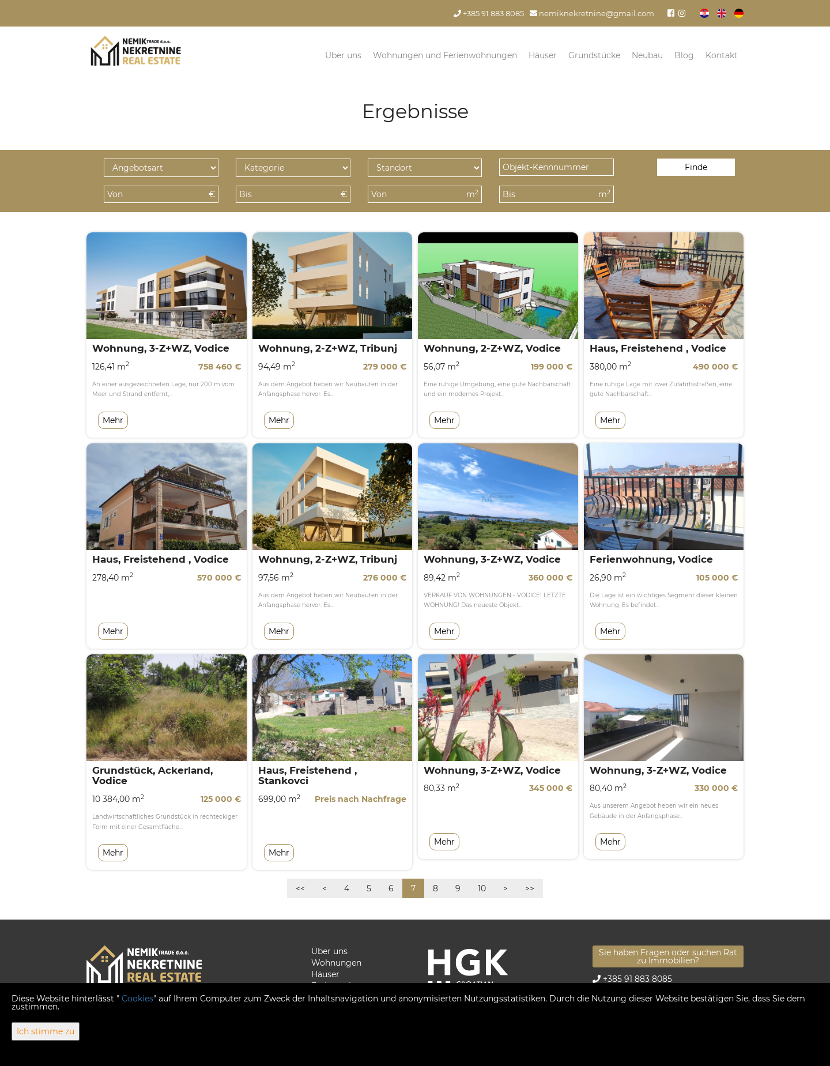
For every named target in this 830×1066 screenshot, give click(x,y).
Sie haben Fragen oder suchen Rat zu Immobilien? (668, 956)
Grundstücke (594, 55)
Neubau (647, 55)
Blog (684, 55)
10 (482, 888)
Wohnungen (336, 963)
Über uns (343, 55)
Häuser (543, 55)
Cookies (137, 998)
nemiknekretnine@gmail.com (592, 13)
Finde (696, 167)
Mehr (113, 420)
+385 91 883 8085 (489, 13)
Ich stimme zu (45, 1031)
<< (300, 888)
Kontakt (721, 55)
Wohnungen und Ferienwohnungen (445, 55)
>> (529, 888)
